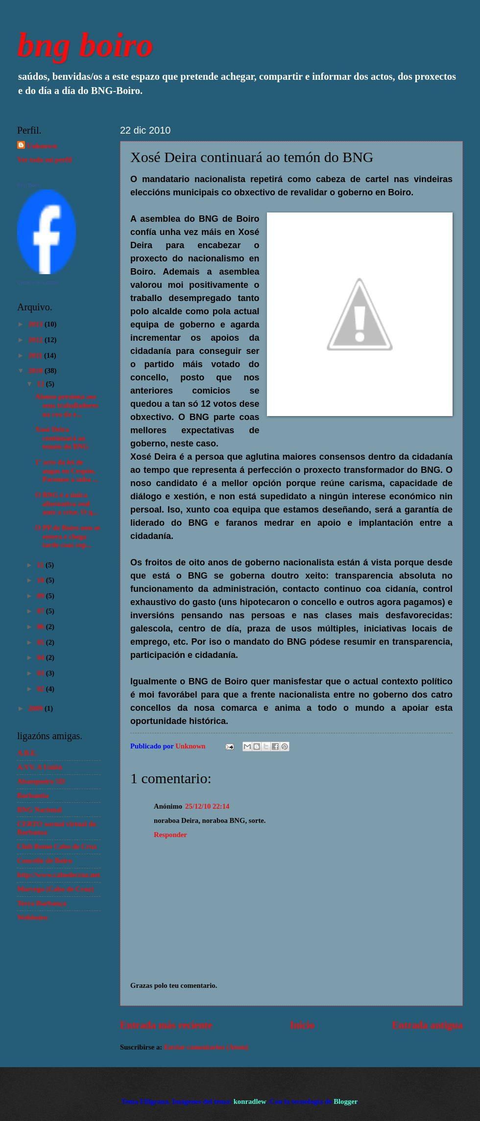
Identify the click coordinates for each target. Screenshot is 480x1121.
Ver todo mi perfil (44, 159)
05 (41, 642)
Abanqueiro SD (41, 781)
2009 (36, 708)
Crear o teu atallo (37, 282)
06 (41, 627)
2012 (36, 340)
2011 (36, 355)
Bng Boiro (29, 185)
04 (41, 657)
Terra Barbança (41, 903)
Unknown (42, 146)
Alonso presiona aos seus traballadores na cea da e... (66, 405)
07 (41, 611)
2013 (36, 324)
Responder (170, 835)
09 (41, 596)
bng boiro (85, 45)
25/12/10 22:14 (207, 806)
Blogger (345, 1101)
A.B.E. (27, 753)
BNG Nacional (39, 810)
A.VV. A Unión (39, 767)
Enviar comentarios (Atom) (206, 1047)
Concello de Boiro (44, 860)
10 (41, 580)
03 (41, 673)
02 (41, 689)
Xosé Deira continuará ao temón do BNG (62, 437)
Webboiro (32, 917)
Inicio (302, 1025)
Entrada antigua (427, 1025)
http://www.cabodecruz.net (58, 875)
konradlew (250, 1101)
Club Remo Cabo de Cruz (57, 846)
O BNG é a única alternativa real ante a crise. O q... (66, 503)
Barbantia (32, 795)
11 (41, 565)
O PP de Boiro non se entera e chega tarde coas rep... (67, 536)
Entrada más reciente (166, 1025)
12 (41, 384)
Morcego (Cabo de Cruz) (55, 889)
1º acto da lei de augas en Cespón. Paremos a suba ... (66, 470)
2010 (36, 370)
